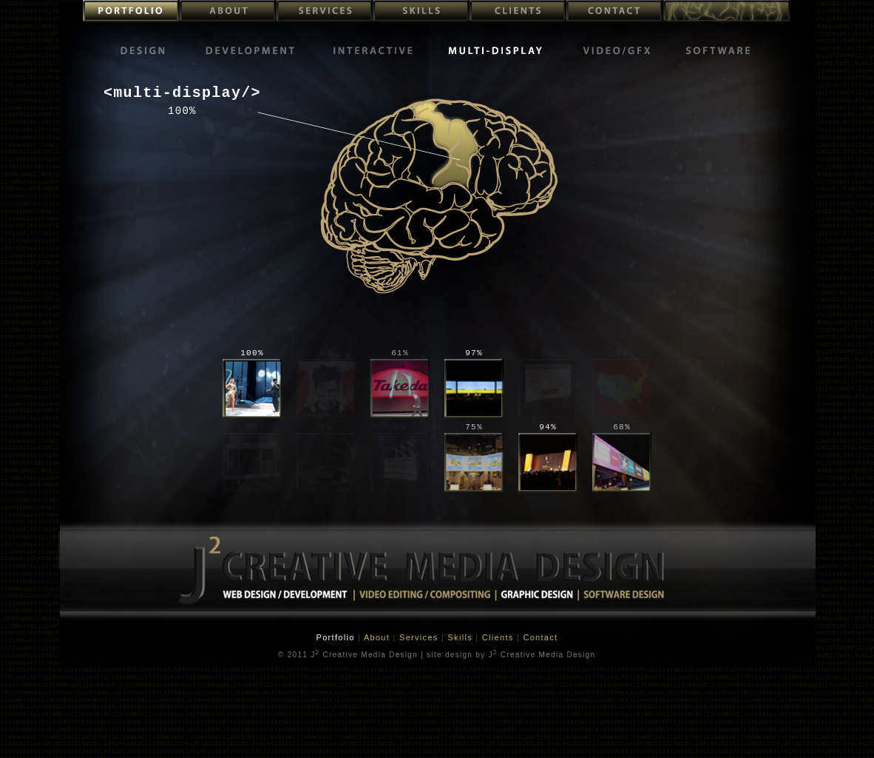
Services (420, 637)
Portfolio (337, 637)
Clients (499, 637)
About (378, 637)
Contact (540, 637)
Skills (461, 637)
